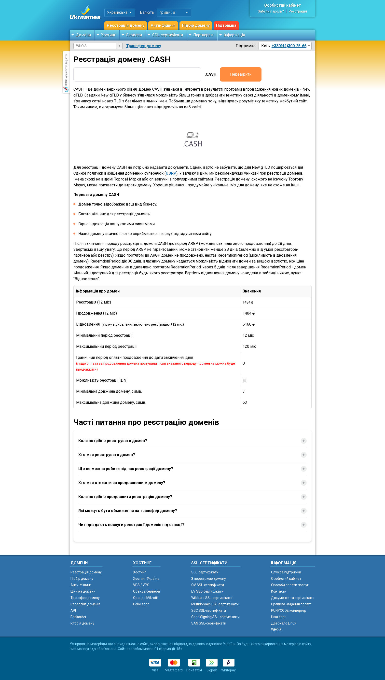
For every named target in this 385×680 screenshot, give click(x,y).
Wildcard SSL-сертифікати (212, 598)
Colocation (141, 604)
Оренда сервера (146, 591)
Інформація (234, 35)
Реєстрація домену (125, 25)
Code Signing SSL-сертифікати (215, 617)
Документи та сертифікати (293, 598)
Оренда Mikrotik (146, 598)
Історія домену (82, 623)
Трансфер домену (143, 45)
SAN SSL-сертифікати (208, 623)
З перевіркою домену (208, 579)
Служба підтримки (286, 572)
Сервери (134, 35)
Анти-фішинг (163, 25)
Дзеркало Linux (283, 623)
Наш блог (278, 617)
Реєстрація (298, 11)
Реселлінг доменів (85, 604)
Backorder (78, 617)
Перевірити (240, 74)
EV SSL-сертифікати (207, 591)
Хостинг (108, 35)
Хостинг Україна (146, 579)
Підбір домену (196, 25)
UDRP (171, 173)
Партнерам (203, 35)
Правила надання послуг (291, 604)
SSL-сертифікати (167, 35)
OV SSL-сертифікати (207, 585)
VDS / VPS (141, 585)
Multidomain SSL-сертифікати (215, 604)
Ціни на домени (83, 591)
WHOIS (276, 630)
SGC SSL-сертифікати (208, 610)
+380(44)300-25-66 (289, 45)
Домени (83, 35)
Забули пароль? (271, 11)
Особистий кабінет (282, 5)
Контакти (278, 591)
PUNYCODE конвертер (288, 610)
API (73, 610)
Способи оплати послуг (290, 585)
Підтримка (226, 25)
